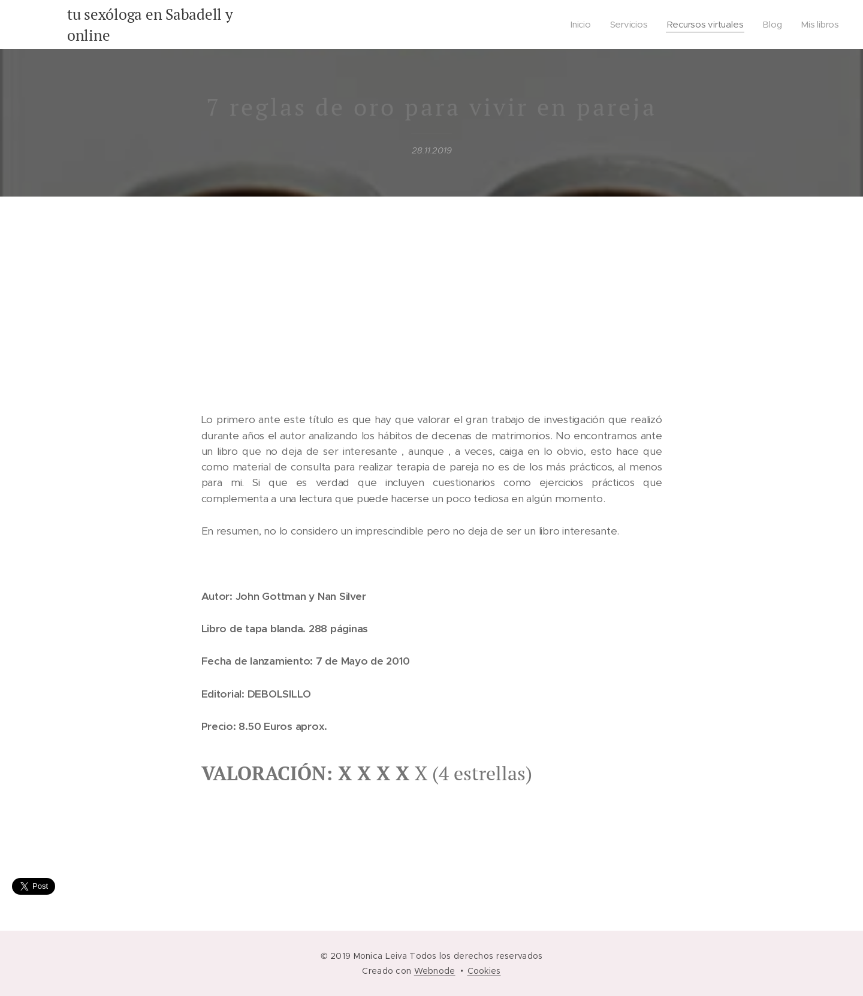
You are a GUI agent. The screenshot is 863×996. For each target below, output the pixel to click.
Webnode (434, 970)
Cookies (484, 970)
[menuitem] (582, 25)
